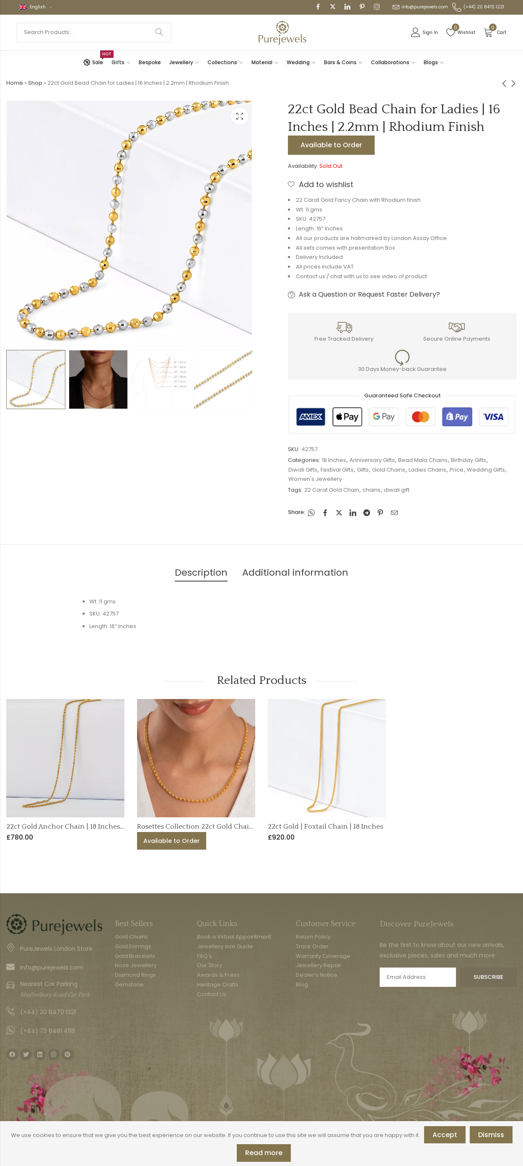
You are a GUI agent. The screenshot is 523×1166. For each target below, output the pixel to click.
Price (456, 470)
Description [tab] (201, 572)
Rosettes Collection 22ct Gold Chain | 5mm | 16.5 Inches (227, 826)
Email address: (418, 977)
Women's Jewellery (315, 479)
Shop (35, 83)
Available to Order (331, 145)
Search (159, 32)
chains (371, 490)
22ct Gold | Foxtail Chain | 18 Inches (325, 826)
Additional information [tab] (295, 572)
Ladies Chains (427, 470)
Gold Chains (388, 470)
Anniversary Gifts (372, 460)
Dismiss (491, 1135)
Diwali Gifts (302, 470)
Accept (444, 1135)
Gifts (363, 470)
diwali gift (396, 490)
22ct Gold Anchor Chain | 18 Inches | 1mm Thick (84, 826)
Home (14, 83)
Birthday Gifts (468, 460)
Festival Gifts (337, 470)
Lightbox (240, 116)
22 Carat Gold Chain (331, 490)
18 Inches (334, 460)
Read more (263, 1153)
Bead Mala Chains (423, 460)
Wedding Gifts (486, 470)
